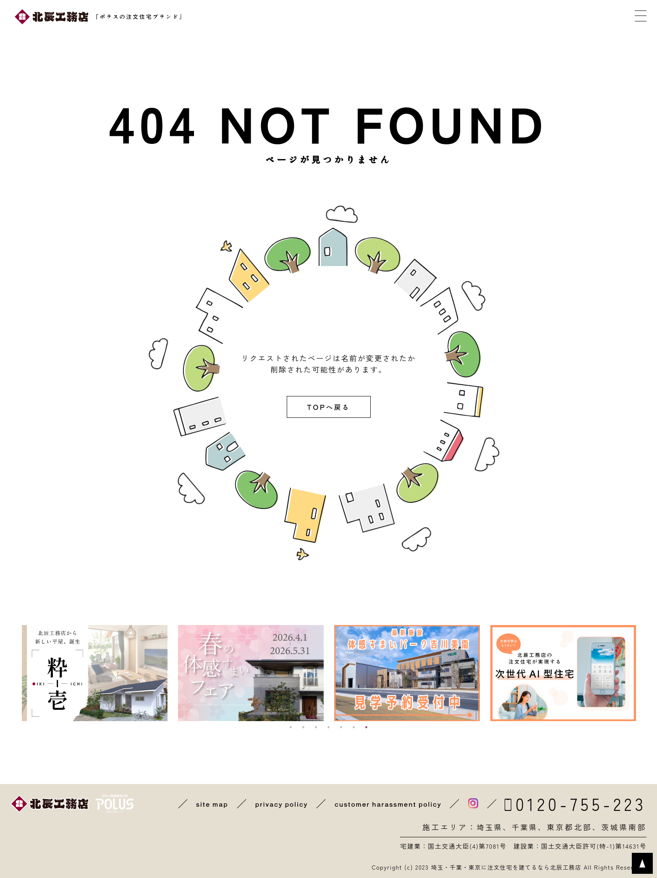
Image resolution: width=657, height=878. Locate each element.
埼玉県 (488, 826)
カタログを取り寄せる (432, 17)
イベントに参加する (345, 17)
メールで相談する (520, 17)
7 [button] (366, 727)
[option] (95, 673)
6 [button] (354, 727)
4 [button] (329, 727)
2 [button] (303, 727)
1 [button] (291, 727)
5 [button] (341, 727)
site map (207, 804)
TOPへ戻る (328, 407)
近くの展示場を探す (258, 17)
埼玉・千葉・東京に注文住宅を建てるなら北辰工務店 (503, 867)
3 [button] (316, 727)
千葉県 (524, 826)
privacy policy (278, 804)
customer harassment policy (386, 804)
